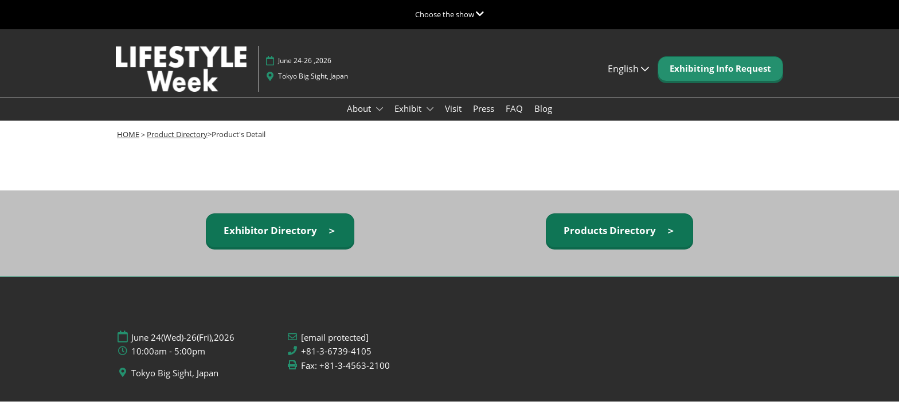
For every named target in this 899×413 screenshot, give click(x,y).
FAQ (514, 108)
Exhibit (409, 108)
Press (483, 108)
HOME (128, 134)
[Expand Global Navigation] (449, 14)
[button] (720, 68)
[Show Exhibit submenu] (430, 109)
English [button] (628, 69)
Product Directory (177, 134)
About (360, 108)
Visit (453, 108)
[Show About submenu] (379, 109)
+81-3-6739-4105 (336, 351)
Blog (543, 108)
